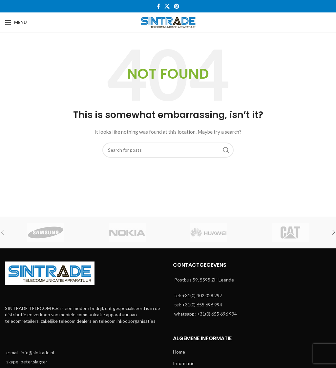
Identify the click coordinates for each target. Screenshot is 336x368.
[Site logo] (168, 22)
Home (179, 352)
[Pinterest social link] (176, 6)
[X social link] (167, 6)
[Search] (168, 150)
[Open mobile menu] (16, 22)
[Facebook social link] (158, 6)
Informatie (184, 363)
